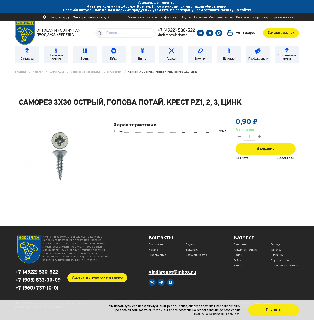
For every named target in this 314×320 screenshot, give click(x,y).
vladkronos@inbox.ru (172, 35)
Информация (169, 17)
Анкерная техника (56, 57)
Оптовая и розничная (58, 33)
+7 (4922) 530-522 (176, 30)
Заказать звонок (281, 33)
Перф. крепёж (258, 59)
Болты (84, 59)
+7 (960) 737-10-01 (37, 288)
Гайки (113, 59)
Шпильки (229, 59)
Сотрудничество (221, 17)
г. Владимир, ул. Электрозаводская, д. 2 (78, 17)
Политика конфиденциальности (217, 314)
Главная (20, 72)
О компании (136, 17)
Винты (142, 59)
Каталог (152, 17)
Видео (186, 17)
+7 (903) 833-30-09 (37, 280)
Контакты (243, 17)
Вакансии (200, 17)
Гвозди (171, 59)
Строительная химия (286, 57)
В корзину (266, 149)
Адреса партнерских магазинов (275, 17)
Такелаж (200, 59)
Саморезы (27, 59)
